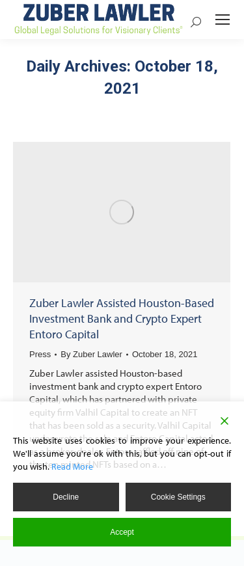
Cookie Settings (178, 497)
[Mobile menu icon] (222, 19)
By (91, 354)
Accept (122, 532)
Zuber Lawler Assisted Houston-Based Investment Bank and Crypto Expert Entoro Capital (121, 318)
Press (40, 354)
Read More (72, 466)
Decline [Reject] (66, 497)
